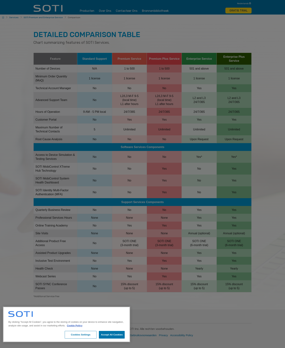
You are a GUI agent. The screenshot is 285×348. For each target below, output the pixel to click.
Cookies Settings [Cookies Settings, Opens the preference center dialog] (81, 334)
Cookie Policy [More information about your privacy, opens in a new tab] (74, 325)
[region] (66, 324)
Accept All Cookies (112, 334)
